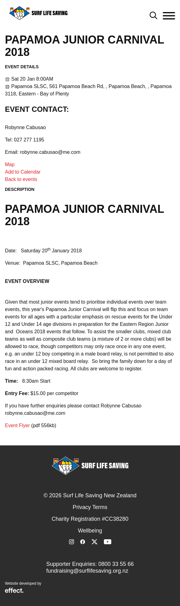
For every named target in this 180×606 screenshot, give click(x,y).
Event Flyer (17, 425)
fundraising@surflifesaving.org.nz (87, 571)
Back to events (21, 179)
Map (9, 164)
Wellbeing (90, 531)
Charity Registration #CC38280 (89, 519)
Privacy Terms (90, 507)
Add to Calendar (23, 172)
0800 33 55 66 (116, 564)
